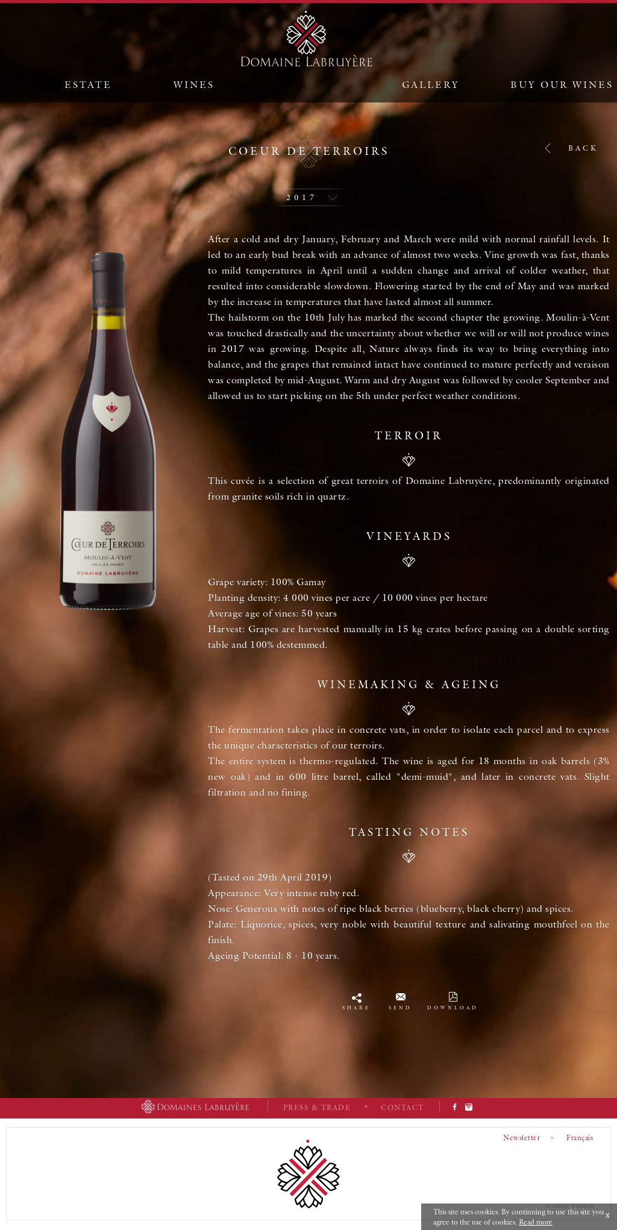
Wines (194, 84)
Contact (402, 1107)
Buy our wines (561, 84)
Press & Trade (317, 1107)
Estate (88, 84)
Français (579, 1137)
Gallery (431, 84)
